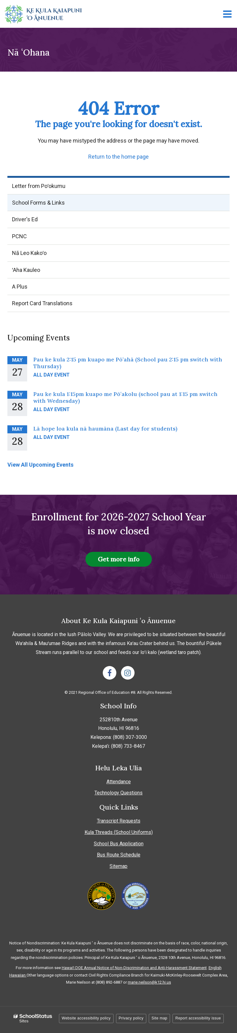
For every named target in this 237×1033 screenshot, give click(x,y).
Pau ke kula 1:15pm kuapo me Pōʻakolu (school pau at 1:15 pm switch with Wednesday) (125, 397)
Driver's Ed (25, 219)
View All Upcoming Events (40, 464)
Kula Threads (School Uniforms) (119, 832)
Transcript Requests (118, 821)
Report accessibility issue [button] (198, 1018)
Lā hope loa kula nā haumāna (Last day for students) (105, 428)
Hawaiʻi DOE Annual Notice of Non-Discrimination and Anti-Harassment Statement (134, 967)
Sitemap (118, 866)
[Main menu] (227, 14)
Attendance (118, 782)
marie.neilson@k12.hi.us (149, 982)
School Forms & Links (38, 202)
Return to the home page (118, 156)
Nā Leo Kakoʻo (39, 255)
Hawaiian (18, 975)
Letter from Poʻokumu (38, 186)
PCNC (19, 236)
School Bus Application (118, 844)
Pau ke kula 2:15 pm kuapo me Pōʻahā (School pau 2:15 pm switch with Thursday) (127, 363)
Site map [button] (159, 1018)
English (215, 967)
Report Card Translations (42, 303)
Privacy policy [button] (131, 1018)
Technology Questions (118, 793)
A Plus (30, 289)
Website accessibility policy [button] (86, 1018)
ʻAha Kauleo (36, 272)
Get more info (118, 559)
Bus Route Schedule (118, 855)
